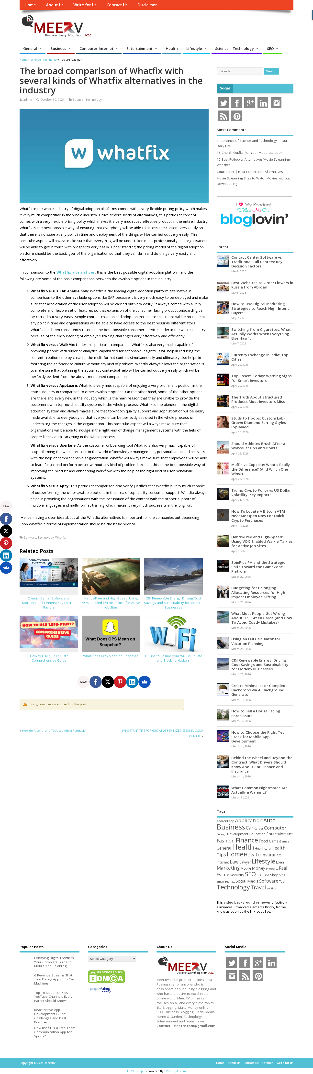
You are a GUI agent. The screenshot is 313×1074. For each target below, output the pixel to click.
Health (172, 48)
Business (58, 48)
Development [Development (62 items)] (237, 834)
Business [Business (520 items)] (231, 826)
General (30, 48)
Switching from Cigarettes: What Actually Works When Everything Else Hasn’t (261, 334)
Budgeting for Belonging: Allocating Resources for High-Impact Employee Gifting (259, 592)
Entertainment (139, 48)
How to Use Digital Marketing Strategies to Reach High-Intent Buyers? (260, 308)
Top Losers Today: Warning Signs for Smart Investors (261, 378)
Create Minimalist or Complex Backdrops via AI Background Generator (258, 690)
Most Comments (231, 129)
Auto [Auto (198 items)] (269, 820)
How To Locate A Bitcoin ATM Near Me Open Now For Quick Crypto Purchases (258, 515)
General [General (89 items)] (224, 848)
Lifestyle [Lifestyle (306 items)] (263, 861)
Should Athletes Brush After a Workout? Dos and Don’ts (258, 445)
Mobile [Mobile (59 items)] (245, 868)
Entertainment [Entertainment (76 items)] (279, 834)
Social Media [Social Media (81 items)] (247, 881)
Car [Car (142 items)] (250, 827)
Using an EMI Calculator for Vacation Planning (255, 641)
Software (30, 537)
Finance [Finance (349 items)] (246, 840)
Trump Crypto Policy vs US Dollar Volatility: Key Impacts (261, 492)
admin (27, 100)
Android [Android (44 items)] (222, 821)
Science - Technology (87, 100)
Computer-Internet (96, 48)
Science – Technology (234, 48)
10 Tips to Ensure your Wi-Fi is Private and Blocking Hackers (173, 658)
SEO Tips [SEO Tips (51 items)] (263, 875)
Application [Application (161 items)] (249, 820)
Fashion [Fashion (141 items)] (226, 840)
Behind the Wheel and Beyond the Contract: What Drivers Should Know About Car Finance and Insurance (261, 764)
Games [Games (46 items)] (284, 841)
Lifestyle (194, 48)
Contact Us (117, 5)
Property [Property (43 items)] (272, 868)
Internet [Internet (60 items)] (223, 862)
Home (30, 5)
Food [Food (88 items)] (263, 841)
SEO (270, 48)
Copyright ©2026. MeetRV (38, 1063)
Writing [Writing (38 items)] (271, 888)
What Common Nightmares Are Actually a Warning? (259, 790)
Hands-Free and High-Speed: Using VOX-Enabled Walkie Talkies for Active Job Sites (111, 603)
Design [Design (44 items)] (221, 834)
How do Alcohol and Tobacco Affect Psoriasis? (54, 731)
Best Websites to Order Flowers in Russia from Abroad (262, 284)
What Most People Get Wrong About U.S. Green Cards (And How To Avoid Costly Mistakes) (261, 618)
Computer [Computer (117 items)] (275, 828)
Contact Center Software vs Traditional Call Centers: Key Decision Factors (49, 603)
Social (225, 88)
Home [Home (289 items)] (235, 854)
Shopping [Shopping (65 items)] (278, 874)
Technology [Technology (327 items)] (233, 887)
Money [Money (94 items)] (258, 868)
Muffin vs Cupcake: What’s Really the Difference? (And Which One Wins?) (260, 469)
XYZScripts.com (176, 1071)
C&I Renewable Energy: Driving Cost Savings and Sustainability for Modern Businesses (173, 603)
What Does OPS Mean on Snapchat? (111, 656)
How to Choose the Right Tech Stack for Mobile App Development (259, 736)
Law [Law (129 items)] (234, 861)
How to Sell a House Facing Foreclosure (255, 713)
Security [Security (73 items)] (237, 874)
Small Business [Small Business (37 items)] (226, 881)
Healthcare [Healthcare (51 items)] (263, 848)
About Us (55, 5)
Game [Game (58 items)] (274, 841)
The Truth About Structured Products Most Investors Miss (258, 399)
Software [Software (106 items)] (268, 881)
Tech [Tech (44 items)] (282, 881)
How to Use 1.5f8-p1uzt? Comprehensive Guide (49, 658)
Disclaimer (147, 5)
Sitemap (267, 1063)
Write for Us (85, 5)
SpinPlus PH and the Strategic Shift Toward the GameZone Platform (258, 567)
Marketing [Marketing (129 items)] (228, 867)
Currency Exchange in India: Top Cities (260, 357)
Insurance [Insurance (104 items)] (271, 855)
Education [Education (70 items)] (257, 833)
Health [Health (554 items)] (243, 847)
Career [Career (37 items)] (258, 828)
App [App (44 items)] (231, 821)
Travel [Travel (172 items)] (258, 887)
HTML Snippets (137, 1071)
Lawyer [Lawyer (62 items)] (245, 862)
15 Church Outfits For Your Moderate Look (249, 152)
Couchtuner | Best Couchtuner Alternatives (250, 171)
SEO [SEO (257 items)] (250, 874)
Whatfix (60, 537)
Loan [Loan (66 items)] (280, 862)
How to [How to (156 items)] (252, 854)
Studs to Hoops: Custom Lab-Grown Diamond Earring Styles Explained (258, 422)
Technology (46, 537)
